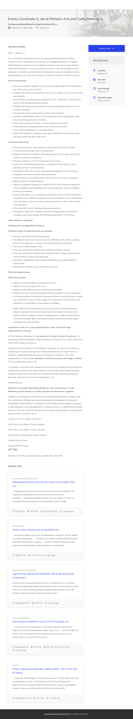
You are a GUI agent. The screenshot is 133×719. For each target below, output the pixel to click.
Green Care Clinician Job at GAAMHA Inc (36, 530)
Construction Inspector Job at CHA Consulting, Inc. (41, 621)
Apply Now (107, 48)
